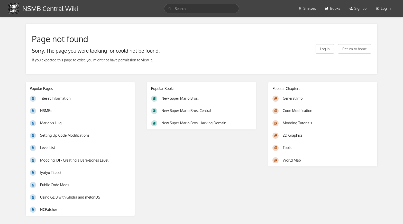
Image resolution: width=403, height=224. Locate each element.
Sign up (358, 8)
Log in (383, 8)
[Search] (170, 8)
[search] (201, 8)
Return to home (354, 49)
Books (332, 8)
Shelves (307, 8)
